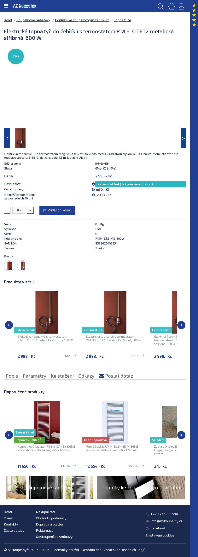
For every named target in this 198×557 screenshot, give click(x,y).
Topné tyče (122, 20)
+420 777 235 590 (164, 514)
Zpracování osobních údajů (124, 550)
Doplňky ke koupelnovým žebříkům (82, 20)
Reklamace (45, 530)
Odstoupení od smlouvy (54, 536)
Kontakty (11, 524)
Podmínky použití (65, 550)
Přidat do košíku (60, 210)
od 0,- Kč (103, 189)
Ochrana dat (91, 550)
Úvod (8, 20)
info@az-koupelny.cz (167, 521)
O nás (8, 518)
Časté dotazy (14, 530)
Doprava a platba (49, 524)
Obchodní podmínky (51, 518)
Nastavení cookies (160, 535)
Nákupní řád (45, 512)
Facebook (158, 528)
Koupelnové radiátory (33, 20)
